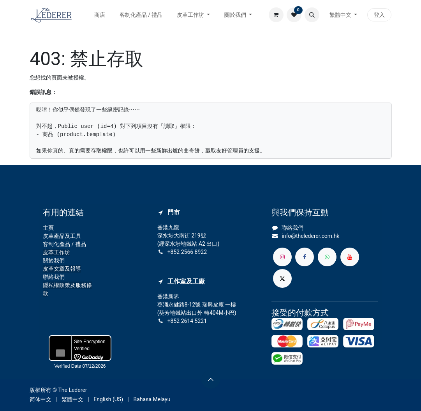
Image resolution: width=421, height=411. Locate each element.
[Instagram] (282, 257)
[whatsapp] (327, 257)
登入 (379, 15)
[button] (312, 14)
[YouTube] (349, 257)
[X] (282, 278)
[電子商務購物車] (276, 14)
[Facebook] (304, 257)
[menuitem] (100, 15)
